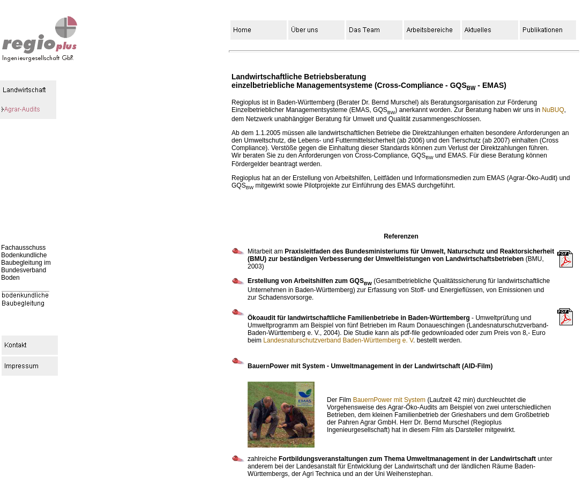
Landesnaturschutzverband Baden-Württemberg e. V (338, 340)
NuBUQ (553, 110)
